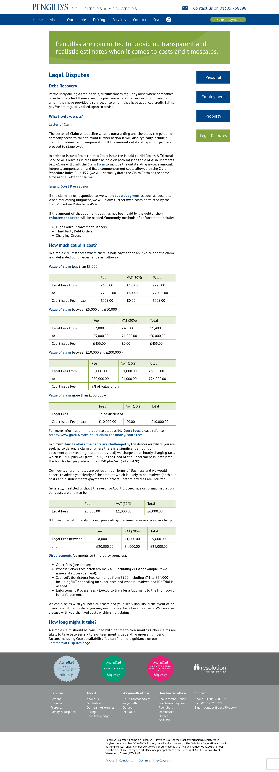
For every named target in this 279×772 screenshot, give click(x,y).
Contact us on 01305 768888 (219, 8)
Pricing (99, 19)
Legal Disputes (213, 135)
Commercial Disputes (65, 643)
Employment (213, 96)
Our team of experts (100, 707)
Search (159, 19)
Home (38, 19)
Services (119, 19)
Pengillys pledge (98, 716)
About (55, 19)
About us (93, 699)
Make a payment (228, 19)
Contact (139, 19)
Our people (76, 19)
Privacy (110, 760)
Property (213, 116)
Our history (94, 703)
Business (56, 703)
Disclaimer (144, 760)
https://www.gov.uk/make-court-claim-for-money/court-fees (96, 434)
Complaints (126, 760)
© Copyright (163, 760)
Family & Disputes (63, 712)
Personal (213, 77)
